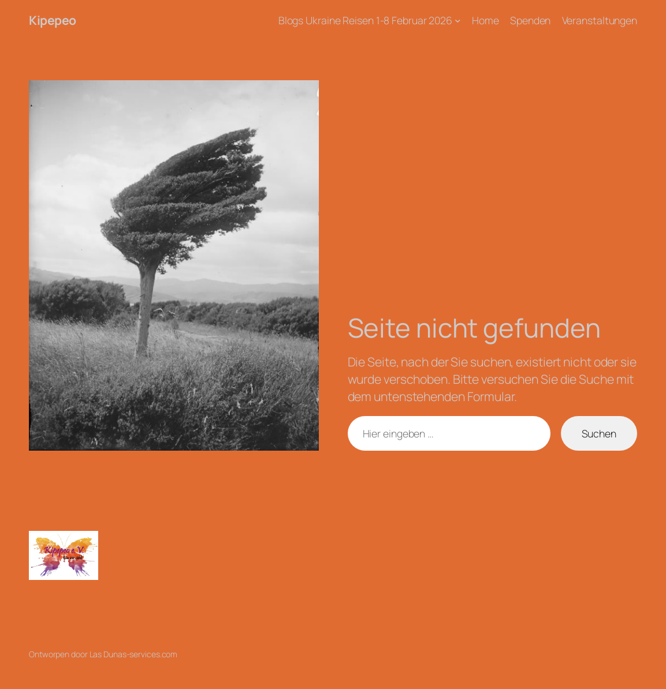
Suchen (599, 433)
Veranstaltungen (600, 20)
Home (485, 20)
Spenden (530, 20)
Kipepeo (52, 20)
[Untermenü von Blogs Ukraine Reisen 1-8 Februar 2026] (458, 20)
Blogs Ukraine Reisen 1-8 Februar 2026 (365, 20)
